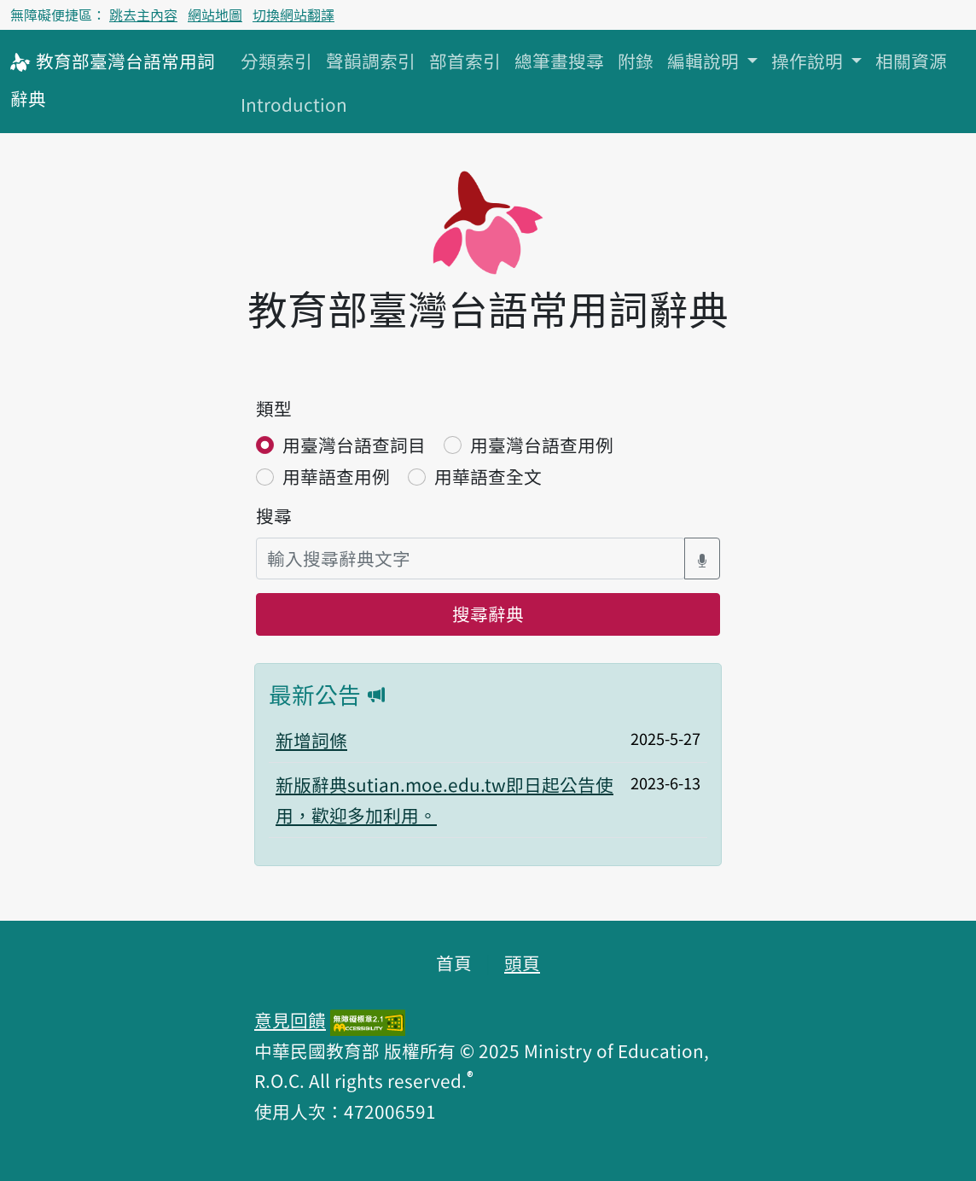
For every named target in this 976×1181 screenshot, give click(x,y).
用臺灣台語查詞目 (354, 444)
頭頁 (522, 962)
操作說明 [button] (809, 60)
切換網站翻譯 (293, 14)
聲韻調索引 (370, 60)
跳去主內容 (143, 14)
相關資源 (911, 60)
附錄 (636, 60)
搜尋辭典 (488, 613)
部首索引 (465, 60)
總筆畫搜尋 (559, 60)
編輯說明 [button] (705, 60)
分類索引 (276, 60)
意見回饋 (290, 1020)
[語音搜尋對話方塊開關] (702, 558)
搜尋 (274, 515)
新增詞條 (311, 740)
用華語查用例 (336, 476)
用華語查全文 (488, 476)
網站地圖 (215, 14)
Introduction (294, 104)
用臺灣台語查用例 (541, 444)
